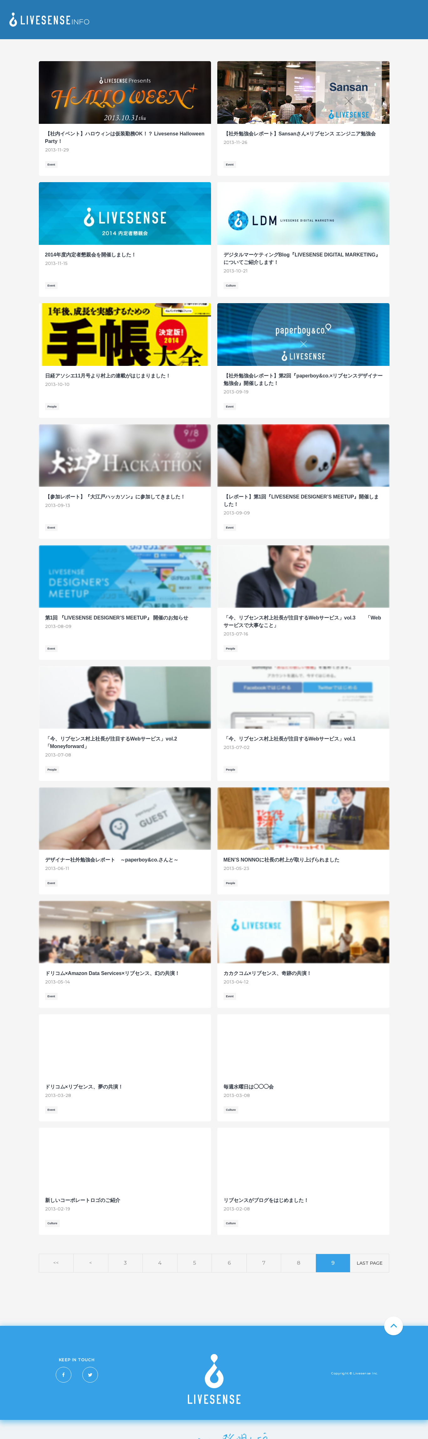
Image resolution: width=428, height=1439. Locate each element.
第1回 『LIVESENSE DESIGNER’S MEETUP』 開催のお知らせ (116, 617)
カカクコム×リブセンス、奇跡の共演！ (268, 973)
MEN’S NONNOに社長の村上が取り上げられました (282, 859)
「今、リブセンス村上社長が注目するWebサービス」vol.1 (290, 738)
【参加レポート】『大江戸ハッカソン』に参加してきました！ (115, 496)
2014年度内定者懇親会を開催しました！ (91, 254)
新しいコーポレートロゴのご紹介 (82, 1200)
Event (51, 164)
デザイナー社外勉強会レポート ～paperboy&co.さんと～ (112, 859)
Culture (231, 285)
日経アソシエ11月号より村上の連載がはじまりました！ (108, 375)
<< (56, 1263)
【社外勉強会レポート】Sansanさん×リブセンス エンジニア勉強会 (300, 133)
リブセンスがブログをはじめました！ (266, 1200)
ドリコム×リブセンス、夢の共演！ (84, 1086)
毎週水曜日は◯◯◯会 (249, 1086)
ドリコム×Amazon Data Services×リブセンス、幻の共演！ (112, 973)
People (52, 406)
